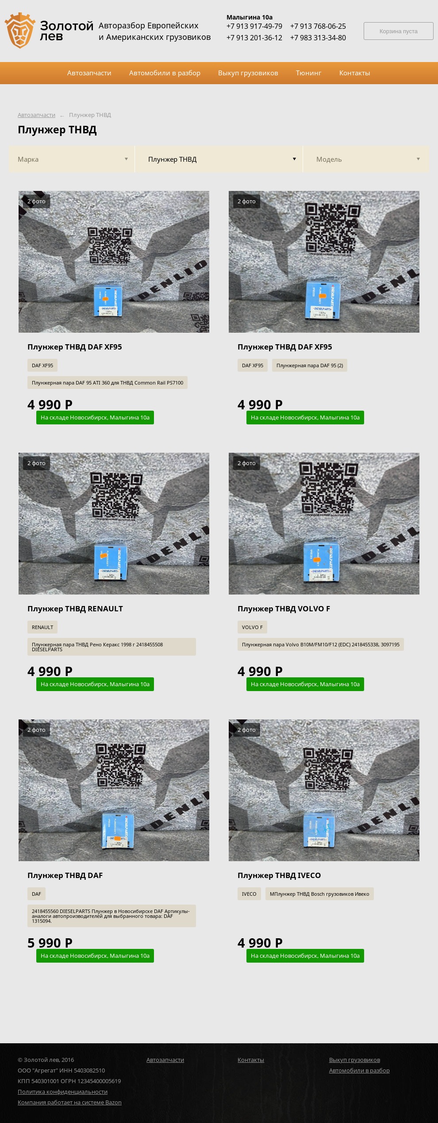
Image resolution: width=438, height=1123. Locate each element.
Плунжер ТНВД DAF (65, 875)
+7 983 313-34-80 (318, 38)
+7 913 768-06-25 (318, 26)
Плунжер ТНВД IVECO (279, 875)
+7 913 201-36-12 (254, 38)
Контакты (251, 1060)
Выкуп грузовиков (354, 1060)
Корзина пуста (399, 31)
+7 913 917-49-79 (254, 26)
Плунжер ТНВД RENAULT (75, 608)
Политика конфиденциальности (63, 1092)
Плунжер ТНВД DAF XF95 (74, 347)
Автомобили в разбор (359, 1070)
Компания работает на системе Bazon (70, 1102)
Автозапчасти (36, 115)
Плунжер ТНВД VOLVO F (284, 608)
